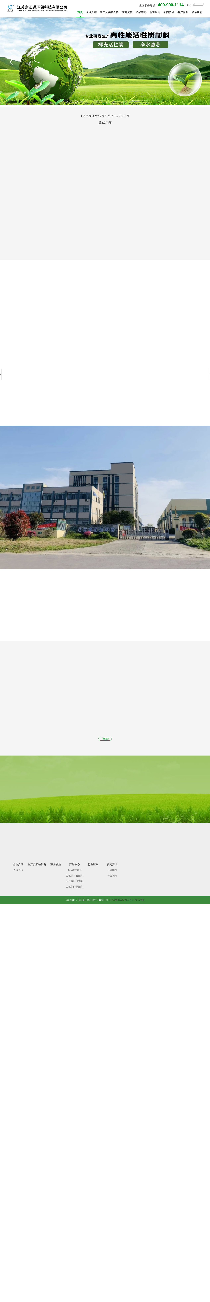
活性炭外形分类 (74, 883)
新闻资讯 (169, 12)
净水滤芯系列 (74, 867)
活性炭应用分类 (74, 878)
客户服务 (183, 12)
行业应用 (155, 12)
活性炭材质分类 (74, 872)
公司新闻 (112, 867)
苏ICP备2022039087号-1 (121, 897)
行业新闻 (112, 872)
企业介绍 (91, 12)
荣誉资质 (127, 12)
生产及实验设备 (109, 12)
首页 (80, 12)
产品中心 (141, 12)
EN (188, 5)
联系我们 (196, 12)
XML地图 (139, 897)
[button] (198, 62)
